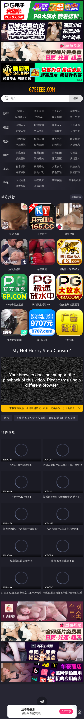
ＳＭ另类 (75, 130)
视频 (6, 127)
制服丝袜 (21, 144)
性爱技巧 (75, 172)
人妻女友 (57, 166)
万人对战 (57, 111)
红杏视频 (21, 186)
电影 (6, 141)
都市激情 (21, 166)
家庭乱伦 (39, 166)
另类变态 (75, 144)
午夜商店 (39, 180)
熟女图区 (57, 158)
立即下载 (66, 711)
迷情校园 (21, 172)
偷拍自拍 (39, 138)
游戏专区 (75, 111)
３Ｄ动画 (75, 125)
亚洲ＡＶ (21, 125)
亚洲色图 (39, 152)
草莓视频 (57, 180)
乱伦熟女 (57, 144)
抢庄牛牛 (75, 117)
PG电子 (21, 111)
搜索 (75, 98)
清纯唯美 (39, 158)
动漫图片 (75, 152)
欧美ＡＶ (57, 125)
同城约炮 (21, 180)
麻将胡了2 (20, 117)
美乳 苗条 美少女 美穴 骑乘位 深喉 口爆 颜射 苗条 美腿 (45, 417)
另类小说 (39, 172)
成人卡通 (57, 138)
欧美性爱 (75, 138)
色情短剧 (39, 186)
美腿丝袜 (21, 158)
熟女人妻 (21, 130)
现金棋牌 (57, 117)
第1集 (7, 417)
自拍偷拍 (39, 125)
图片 (6, 155)
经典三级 (39, 144)
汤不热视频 (75, 180)
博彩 (6, 113)
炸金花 (39, 117)
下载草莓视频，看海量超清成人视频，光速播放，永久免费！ (45, 408)
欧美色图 (57, 152)
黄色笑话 (57, 172)
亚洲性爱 (21, 138)
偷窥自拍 (21, 152)
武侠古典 (75, 166)
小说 (6, 169)
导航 (6, 183)
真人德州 (39, 111)
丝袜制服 (39, 130)
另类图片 (75, 158)
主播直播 (57, 130)
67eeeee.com (42, 89)
